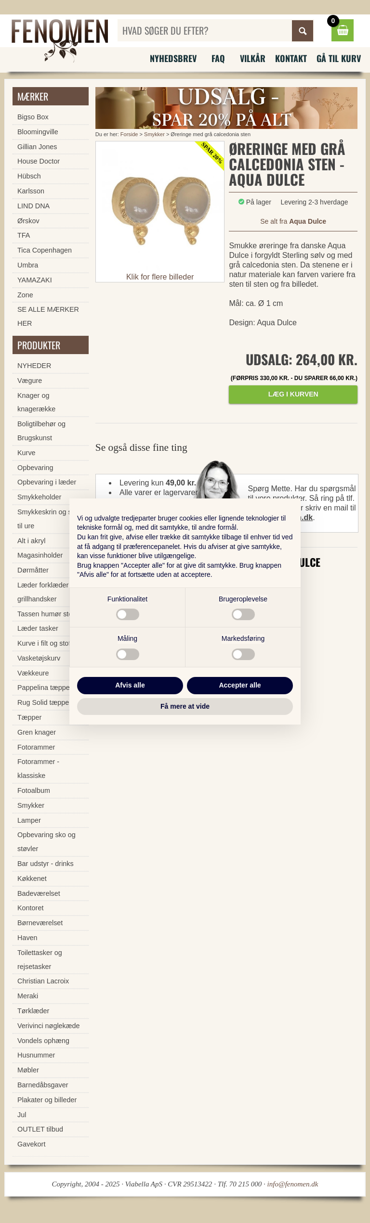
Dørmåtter (33, 570)
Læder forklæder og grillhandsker (47, 592)
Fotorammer (36, 747)
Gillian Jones (37, 147)
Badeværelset (38, 893)
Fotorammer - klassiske (38, 768)
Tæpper (29, 717)
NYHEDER (34, 365)
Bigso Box (33, 117)
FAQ (218, 58)
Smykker (154, 134)
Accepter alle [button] (240, 685)
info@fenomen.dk (292, 1184)
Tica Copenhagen (44, 250)
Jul (21, 1115)
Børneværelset (40, 923)
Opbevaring (35, 467)
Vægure (29, 380)
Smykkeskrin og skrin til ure (50, 519)
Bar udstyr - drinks (45, 863)
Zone (25, 295)
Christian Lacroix (43, 981)
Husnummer (36, 1055)
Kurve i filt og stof (43, 643)
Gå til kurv (339, 58)
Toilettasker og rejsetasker (39, 959)
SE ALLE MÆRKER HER (48, 316)
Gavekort (31, 1144)
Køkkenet (32, 878)
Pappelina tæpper (44, 687)
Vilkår (252, 58)
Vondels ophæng (43, 1041)
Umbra (27, 265)
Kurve (26, 453)
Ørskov (28, 221)
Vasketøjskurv (38, 658)
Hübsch (29, 176)
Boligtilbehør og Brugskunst (41, 431)
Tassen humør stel (45, 614)
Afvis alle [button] (130, 685)
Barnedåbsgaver (42, 1085)
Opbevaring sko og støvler (46, 842)
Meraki (27, 996)
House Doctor (38, 161)
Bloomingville (37, 132)
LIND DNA (33, 206)
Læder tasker (37, 628)
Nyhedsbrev (173, 58)
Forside (129, 134)
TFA (23, 235)
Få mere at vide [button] (185, 706)
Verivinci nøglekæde (48, 1026)
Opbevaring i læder (46, 482)
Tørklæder (33, 1011)
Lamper (29, 820)
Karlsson (30, 191)
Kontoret (30, 908)
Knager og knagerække (36, 402)
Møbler (28, 1070)
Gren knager (36, 732)
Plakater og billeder (47, 1100)
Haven (27, 938)
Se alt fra (293, 221)
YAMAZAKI (34, 280)
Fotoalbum (33, 790)
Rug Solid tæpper (44, 702)
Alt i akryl (31, 541)
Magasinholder (40, 555)
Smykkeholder (39, 497)
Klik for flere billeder (160, 277)
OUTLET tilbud (40, 1129)
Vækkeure (33, 673)
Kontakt (291, 58)
